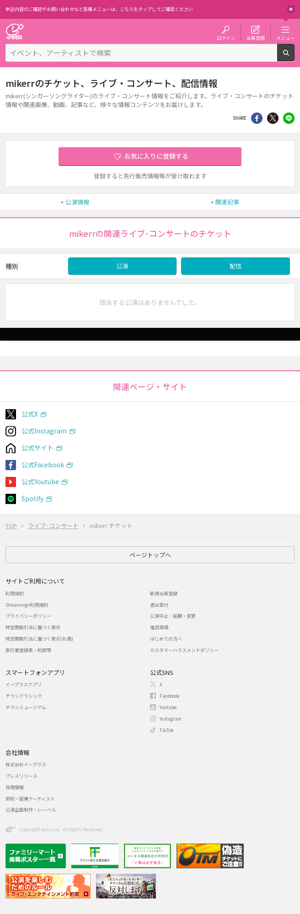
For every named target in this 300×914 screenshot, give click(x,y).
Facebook (170, 695)
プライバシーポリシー (28, 615)
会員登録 (255, 37)
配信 (235, 266)
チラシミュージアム (25, 707)
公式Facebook (42, 464)
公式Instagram (44, 430)
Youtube (168, 707)
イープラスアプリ (23, 684)
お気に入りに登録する (156, 155)
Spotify (32, 498)
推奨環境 (159, 627)
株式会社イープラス (25, 764)
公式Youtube (40, 481)
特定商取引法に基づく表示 (32, 627)
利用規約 (14, 593)
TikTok (167, 730)
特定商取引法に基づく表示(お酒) (39, 638)
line (289, 118)
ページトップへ (150, 555)
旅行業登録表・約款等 (28, 650)
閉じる (291, 9)
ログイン (226, 37)
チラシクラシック (23, 695)
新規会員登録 (163, 593)
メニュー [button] (285, 37)
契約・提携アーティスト (30, 798)
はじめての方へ (166, 638)
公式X (29, 413)
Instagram (171, 718)
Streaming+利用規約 (26, 604)
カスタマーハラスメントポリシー (184, 650)
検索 (294, 57)
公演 (122, 266)
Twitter (273, 118)
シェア (256, 118)
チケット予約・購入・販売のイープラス (14, 31)
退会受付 (159, 604)
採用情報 (14, 787)
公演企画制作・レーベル (30, 809)
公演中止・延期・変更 (173, 615)
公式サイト (37, 447)
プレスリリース (21, 775)
